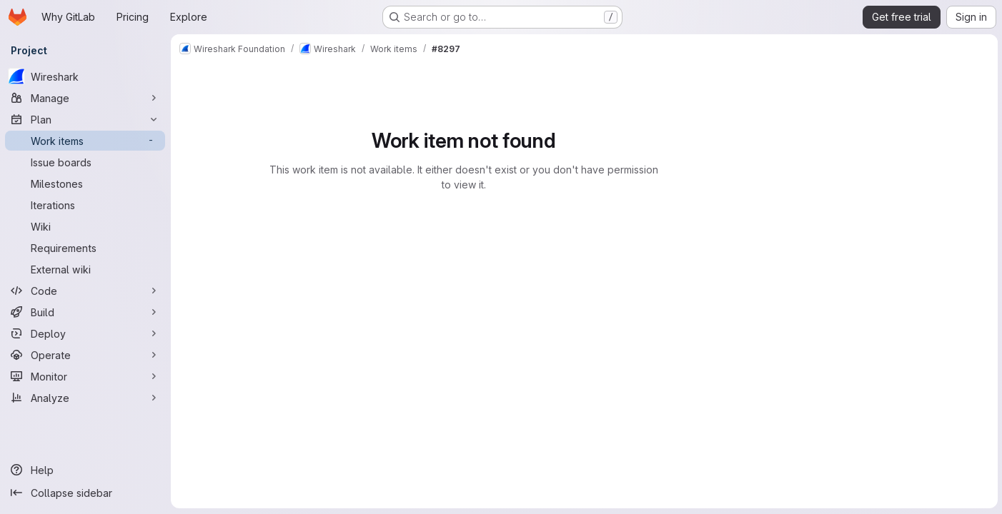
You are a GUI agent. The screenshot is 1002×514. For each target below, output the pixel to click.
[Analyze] (86, 398)
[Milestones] (86, 183)
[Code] (86, 291)
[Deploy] (86, 333)
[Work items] (86, 141)
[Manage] (86, 98)
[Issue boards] (86, 162)
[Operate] (86, 355)
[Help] (86, 470)
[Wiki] (86, 226)
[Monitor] (86, 376)
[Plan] (86, 119)
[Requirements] (86, 248)
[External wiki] (86, 269)
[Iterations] (86, 205)
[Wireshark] (86, 76)
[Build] (86, 312)
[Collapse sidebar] (86, 493)
